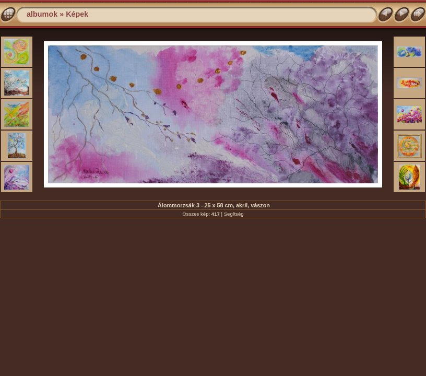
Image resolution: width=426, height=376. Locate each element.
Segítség (234, 214)
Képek (77, 14)
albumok (42, 14)
